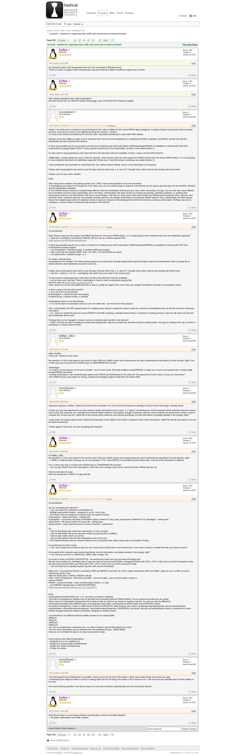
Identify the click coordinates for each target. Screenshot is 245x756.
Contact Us (64, 748)
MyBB (58, 753)
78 (100, 40)
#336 (193, 402)
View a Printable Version (59, 740)
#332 (193, 94)
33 (79, 40)
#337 (193, 451)
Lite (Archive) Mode (111, 748)
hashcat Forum (53, 31)
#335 (193, 349)
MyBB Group (77, 753)
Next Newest (68, 728)
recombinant (66, 112)
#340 (193, 711)
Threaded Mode (189, 44)
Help (194, 16)
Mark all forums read (129, 748)
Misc (63, 31)
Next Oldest (55, 728)
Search (184, 16)
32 (75, 40)
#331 (193, 63)
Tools (120, 13)
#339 (193, 673)
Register (76, 24)
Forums (102, 13)
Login (69, 24)
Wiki (112, 13)
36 (93, 40)
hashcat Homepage (79, 748)
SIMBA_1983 (66, 335)
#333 (193, 126)
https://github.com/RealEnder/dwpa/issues (68, 240)
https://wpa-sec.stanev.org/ (78, 282)
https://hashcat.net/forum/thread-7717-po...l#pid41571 (73, 587)
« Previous (62, 40)
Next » (105, 40)
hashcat (91, 13)
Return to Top (95, 748)
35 (88, 40)
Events (129, 13)
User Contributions (74, 31)
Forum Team (53, 748)
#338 (193, 499)
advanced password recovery (70, 9)
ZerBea (109, 227)
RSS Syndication (148, 748)
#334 (193, 227)
